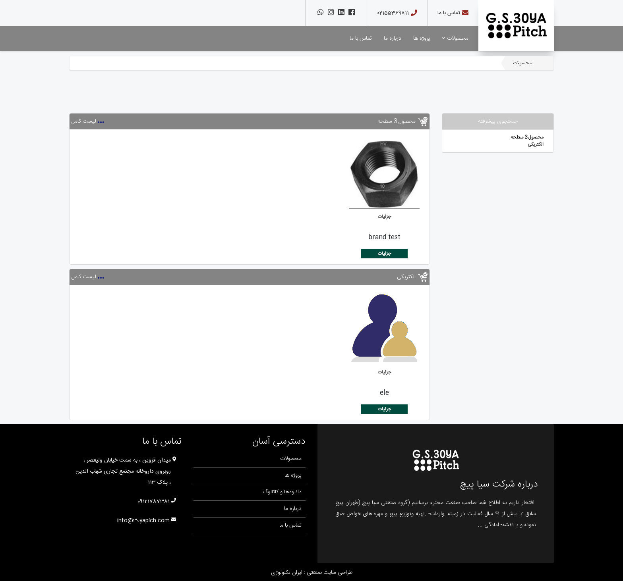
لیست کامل (84, 121)
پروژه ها (421, 38)
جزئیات (384, 217)
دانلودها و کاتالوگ (282, 492)
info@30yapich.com (143, 520)
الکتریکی (536, 144)
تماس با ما (448, 13)
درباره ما (392, 38)
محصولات (455, 38)
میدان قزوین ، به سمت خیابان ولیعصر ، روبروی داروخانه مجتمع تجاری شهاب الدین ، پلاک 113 (123, 471)
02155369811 (393, 13)
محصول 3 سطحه (527, 137)
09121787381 (153, 501)
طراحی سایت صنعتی (328, 572)
